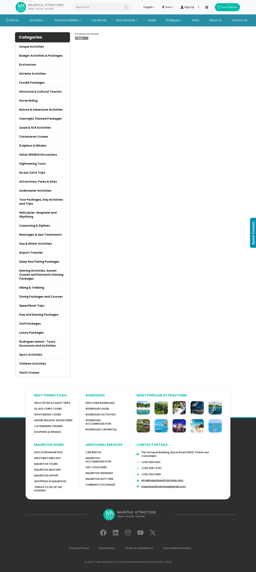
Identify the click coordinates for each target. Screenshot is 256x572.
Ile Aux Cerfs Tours (48, 408)
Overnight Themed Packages (40, 119)
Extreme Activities (32, 74)
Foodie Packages (32, 83)
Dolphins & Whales (32, 146)
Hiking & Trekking (31, 288)
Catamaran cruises (48, 426)
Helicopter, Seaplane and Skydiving (38, 215)
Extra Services (127, 20)
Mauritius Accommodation (98, 459)
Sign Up (187, 7)
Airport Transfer (31, 253)
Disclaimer (107, 548)
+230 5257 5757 (151, 468)
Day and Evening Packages (38, 315)
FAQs (195, 20)
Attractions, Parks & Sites (38, 182)
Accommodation (68, 20)
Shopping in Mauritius (50, 481)
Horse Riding (28, 101)
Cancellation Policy (177, 548)
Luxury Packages (31, 333)
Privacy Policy (79, 548)
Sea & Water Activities (35, 244)
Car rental (93, 452)
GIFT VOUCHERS (96, 467)
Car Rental (98, 20)
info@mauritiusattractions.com (162, 480)
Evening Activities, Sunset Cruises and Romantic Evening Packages (41, 275)
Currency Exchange (100, 484)
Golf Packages (30, 324)
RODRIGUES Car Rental (101, 429)
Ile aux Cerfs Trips (32, 173)
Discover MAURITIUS (48, 452)
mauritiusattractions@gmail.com (163, 486)
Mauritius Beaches (47, 469)
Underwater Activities (35, 191)
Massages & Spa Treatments (40, 235)
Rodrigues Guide (97, 408)
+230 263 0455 (151, 474)
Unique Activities (31, 47)
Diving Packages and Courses (41, 297)
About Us (215, 20)
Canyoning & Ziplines (34, 226)
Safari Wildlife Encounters (38, 155)
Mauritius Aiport (46, 475)
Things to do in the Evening (48, 488)
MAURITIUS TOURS (46, 464)
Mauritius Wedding (99, 473)
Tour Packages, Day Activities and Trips (41, 202)
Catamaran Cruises (33, 137)
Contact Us (239, 20)
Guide (152, 20)
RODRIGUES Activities (101, 414)
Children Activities (32, 364)
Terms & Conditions (139, 548)
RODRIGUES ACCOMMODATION (98, 422)
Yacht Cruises (29, 373)
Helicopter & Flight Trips (52, 403)
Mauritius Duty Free (100, 479)
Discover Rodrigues (100, 403)
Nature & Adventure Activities (41, 110)
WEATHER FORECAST (47, 458)
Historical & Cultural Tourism (40, 92)
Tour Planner (227, 7)
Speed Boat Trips (31, 306)
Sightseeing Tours (32, 164)
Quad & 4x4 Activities (35, 128)
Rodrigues (174, 20)
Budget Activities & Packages (41, 56)
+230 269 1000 (150, 462)
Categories (30, 37)
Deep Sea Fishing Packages (39, 262)
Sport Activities (30, 355)
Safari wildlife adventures (53, 420)
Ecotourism (27, 65)
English (149, 7)
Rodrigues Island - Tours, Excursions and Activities (37, 344)
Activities (37, 20)
